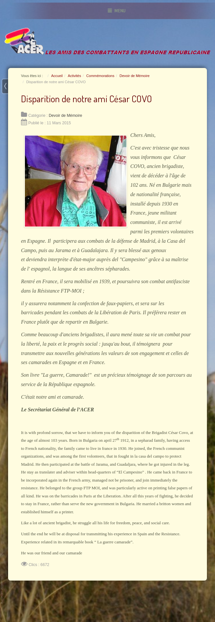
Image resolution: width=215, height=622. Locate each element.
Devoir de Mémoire (65, 115)
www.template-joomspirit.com (2, 590)
